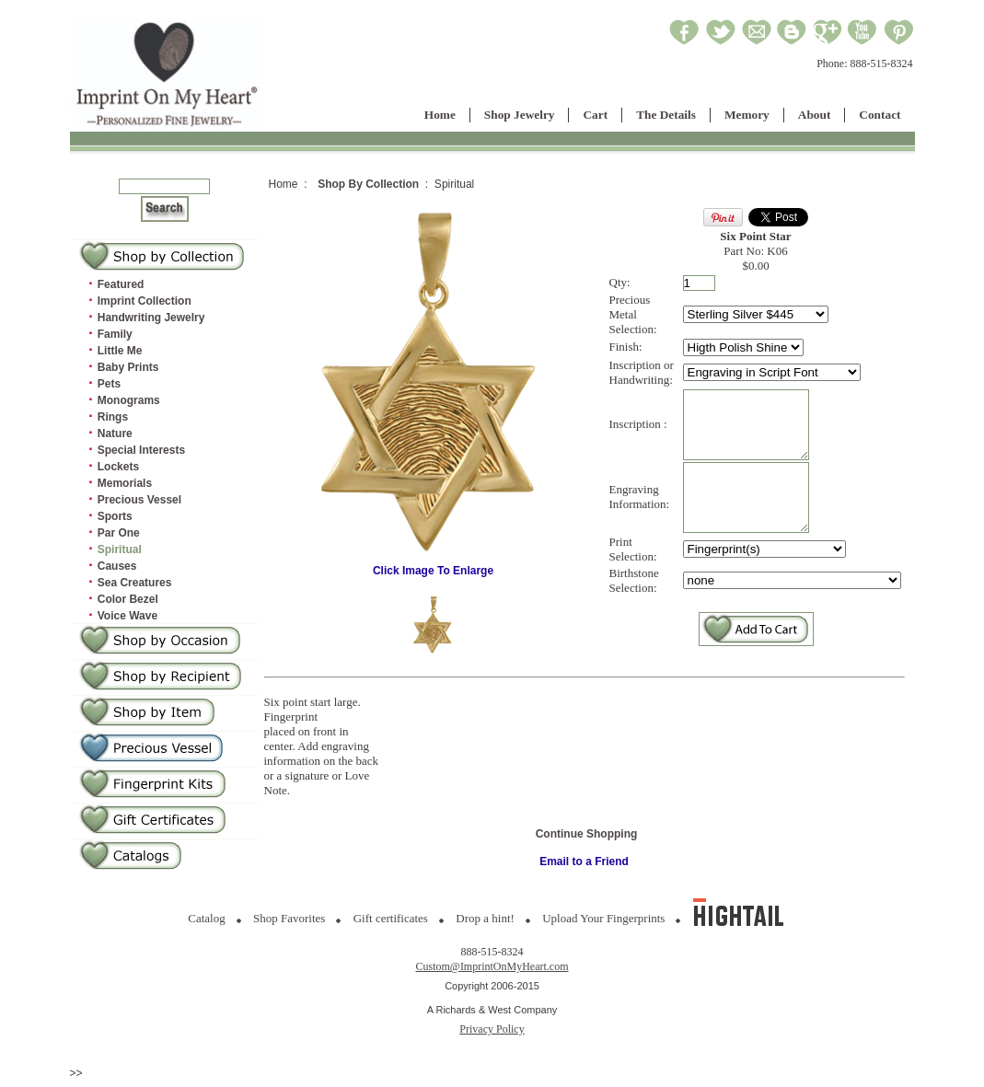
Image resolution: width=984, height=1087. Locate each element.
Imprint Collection (144, 301)
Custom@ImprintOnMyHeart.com (491, 972)
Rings (113, 417)
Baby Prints (128, 367)
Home (440, 114)
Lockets (118, 466)
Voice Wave (127, 615)
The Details (666, 114)
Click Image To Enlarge (433, 570)
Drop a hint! (485, 924)
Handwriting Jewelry (151, 317)
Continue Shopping (587, 842)
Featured (121, 284)
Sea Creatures (135, 582)
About (814, 114)
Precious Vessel (139, 499)
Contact (879, 114)
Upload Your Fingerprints (603, 924)
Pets (109, 383)
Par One (119, 532)
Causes (117, 566)
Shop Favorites (289, 924)
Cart (595, 114)
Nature (115, 433)
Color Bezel (128, 599)
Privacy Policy (491, 1035)
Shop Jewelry (519, 114)
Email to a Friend (584, 869)
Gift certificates (390, 924)
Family (115, 334)
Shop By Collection (368, 184)
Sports (115, 516)
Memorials (125, 483)
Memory (747, 114)
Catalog (206, 924)
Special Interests (141, 450)
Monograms (129, 400)
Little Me (120, 350)
